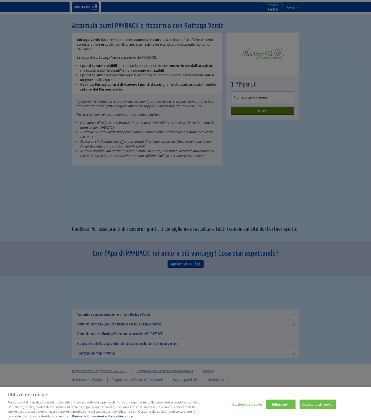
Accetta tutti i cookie (317, 406)
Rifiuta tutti (281, 406)
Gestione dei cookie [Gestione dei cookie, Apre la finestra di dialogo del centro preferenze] (247, 406)
